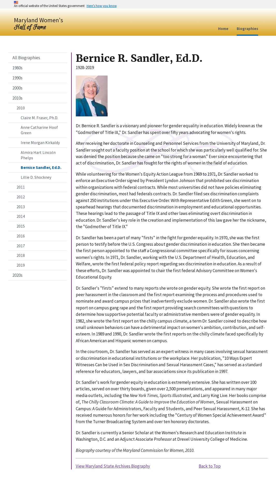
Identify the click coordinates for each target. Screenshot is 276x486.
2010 (21, 107)
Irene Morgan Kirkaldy (40, 142)
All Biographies (26, 58)
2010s (17, 98)
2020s (17, 275)
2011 (21, 187)
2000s (17, 88)
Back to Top (210, 466)
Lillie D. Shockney (36, 177)
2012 (21, 196)
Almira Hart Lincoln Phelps (38, 155)
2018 (21, 255)
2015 (21, 226)
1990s (17, 78)
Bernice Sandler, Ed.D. (41, 167)
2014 (21, 216)
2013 (21, 206)
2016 (21, 235)
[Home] (38, 23)
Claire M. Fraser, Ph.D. (39, 117)
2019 (21, 265)
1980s (17, 68)
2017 (21, 245)
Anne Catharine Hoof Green (39, 130)
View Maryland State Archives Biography (113, 466)
